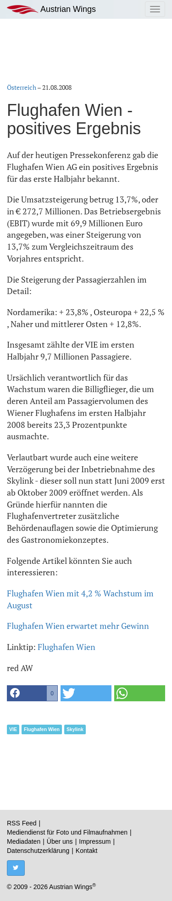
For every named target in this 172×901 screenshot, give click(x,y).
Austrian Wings (51, 9)
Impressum (95, 841)
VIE (13, 729)
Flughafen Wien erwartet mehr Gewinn (78, 625)
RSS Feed (22, 823)
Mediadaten (23, 841)
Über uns (60, 841)
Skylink (75, 729)
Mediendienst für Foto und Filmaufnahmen (67, 832)
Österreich (21, 87)
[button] (32, 693)
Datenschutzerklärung (38, 850)
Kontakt (86, 850)
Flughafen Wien (66, 646)
